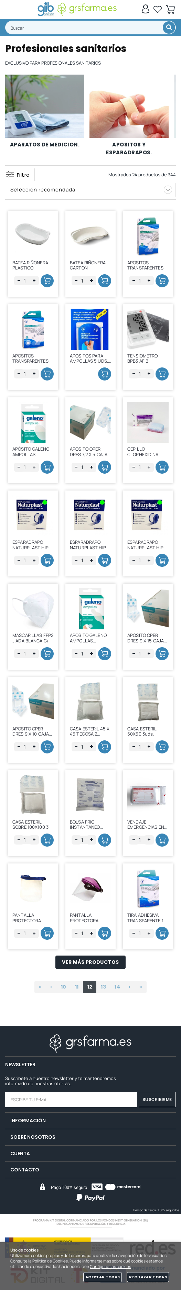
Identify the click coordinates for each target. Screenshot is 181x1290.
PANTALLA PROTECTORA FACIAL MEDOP (85, 920)
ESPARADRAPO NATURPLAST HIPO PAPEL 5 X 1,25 (147, 547)
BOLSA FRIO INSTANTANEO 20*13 (85, 827)
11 (77, 986)
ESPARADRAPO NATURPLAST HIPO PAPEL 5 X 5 (32, 547)
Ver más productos (90, 962)
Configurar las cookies (110, 1266)
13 (103, 986)
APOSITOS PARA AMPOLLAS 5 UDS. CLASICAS (89, 361)
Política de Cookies (50, 1261)
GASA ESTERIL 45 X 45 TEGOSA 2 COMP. (89, 734)
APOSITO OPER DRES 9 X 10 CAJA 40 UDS (30, 734)
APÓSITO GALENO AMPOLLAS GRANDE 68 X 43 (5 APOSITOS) (32, 457)
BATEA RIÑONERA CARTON (88, 265)
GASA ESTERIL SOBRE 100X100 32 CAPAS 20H (31, 827)
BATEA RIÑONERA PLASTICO (30, 265)
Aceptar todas (102, 1277)
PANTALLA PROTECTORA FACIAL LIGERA (27, 920)
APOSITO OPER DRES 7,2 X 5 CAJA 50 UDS (88, 454)
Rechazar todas (148, 1277)
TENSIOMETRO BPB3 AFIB (142, 358)
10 (63, 986)
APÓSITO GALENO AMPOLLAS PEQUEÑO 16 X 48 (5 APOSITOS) (88, 643)
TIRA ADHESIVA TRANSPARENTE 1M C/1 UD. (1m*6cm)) (147, 920)
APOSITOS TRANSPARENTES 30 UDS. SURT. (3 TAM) (30, 364)
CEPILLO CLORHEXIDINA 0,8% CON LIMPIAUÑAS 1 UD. (145, 457)
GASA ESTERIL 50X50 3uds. (142, 731)
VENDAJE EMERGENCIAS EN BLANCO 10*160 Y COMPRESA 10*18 (145, 830)
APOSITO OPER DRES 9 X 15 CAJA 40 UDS (145, 640)
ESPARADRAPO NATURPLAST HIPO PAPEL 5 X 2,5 (89, 547)
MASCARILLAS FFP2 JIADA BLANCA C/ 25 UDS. (32, 640)
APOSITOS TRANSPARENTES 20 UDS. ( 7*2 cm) (145, 268)
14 (117, 986)
